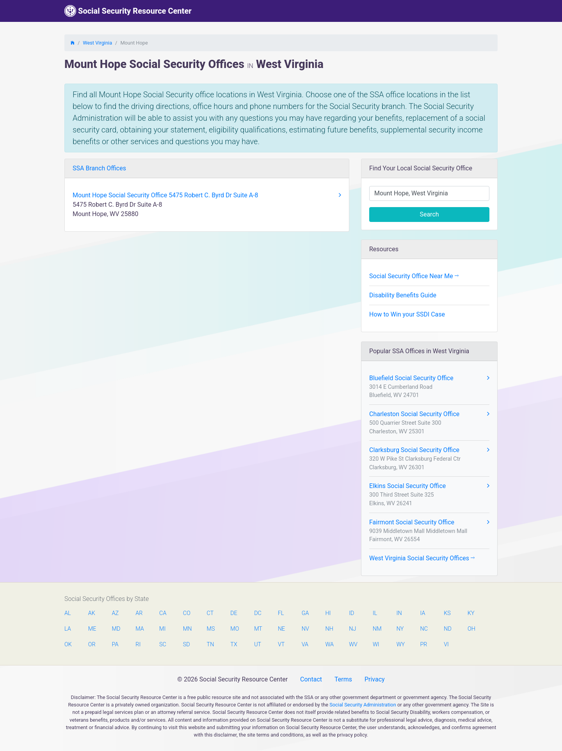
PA (115, 644)
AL (67, 613)
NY (400, 629)
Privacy (375, 679)
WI (376, 644)
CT (210, 613)
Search (429, 214)
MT (258, 629)
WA (329, 644)
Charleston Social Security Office (429, 414)
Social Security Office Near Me (414, 276)
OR (92, 644)
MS (211, 629)
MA (139, 629)
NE (281, 629)
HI (328, 613)
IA (422, 613)
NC (424, 629)
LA (67, 629)
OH (471, 629)
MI (162, 629)
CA (162, 613)
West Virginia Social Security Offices (422, 558)
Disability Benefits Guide (402, 295)
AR (138, 613)
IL (375, 613)
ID (351, 613)
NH (329, 629)
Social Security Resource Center (128, 11)
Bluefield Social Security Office (429, 378)
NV (305, 629)
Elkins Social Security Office (429, 486)
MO (234, 629)
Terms (343, 679)
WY (400, 644)
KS (447, 613)
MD (116, 629)
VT (281, 644)
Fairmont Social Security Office (429, 522)
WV (353, 644)
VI (446, 644)
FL (281, 613)
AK (91, 613)
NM (377, 629)
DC (257, 613)
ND (448, 629)
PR (423, 644)
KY (471, 613)
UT (257, 644)
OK (68, 644)
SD (186, 644)
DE (233, 613)
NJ (352, 629)
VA (305, 644)
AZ (115, 613)
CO (186, 613)
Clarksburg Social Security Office (429, 450)
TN (210, 644)
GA (305, 613)
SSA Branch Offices (99, 168)
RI (137, 644)
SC (162, 644)
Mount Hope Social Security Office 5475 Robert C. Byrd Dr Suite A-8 (207, 195)
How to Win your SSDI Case (407, 314)
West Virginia (97, 43)
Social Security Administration (362, 705)
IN (399, 613)
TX (233, 644)
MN (187, 629)
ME (92, 629)
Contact (311, 679)
